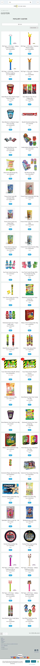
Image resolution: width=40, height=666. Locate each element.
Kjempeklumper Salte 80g (29, 520)
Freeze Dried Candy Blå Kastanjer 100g (10, 197)
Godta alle (33, 661)
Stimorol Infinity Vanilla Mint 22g (10, 496)
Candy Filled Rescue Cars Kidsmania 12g (10, 148)
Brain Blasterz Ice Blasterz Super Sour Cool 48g (10, 122)
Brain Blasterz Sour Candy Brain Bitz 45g (29, 448)
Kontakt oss (3, 641)
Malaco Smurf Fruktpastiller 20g (29, 322)
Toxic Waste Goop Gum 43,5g (10, 297)
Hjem (2, 10)
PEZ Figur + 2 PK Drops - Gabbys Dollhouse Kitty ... (10, 593)
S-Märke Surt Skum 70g (29, 496)
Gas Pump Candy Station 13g (10, 272)
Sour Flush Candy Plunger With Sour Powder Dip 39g (29, 273)
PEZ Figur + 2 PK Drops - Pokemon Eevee (29, 72)
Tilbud (2, 640)
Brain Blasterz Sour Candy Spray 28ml (10, 619)
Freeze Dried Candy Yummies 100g (29, 247)
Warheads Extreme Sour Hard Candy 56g (29, 298)
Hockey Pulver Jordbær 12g (10, 544)
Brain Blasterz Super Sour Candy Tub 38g (29, 397)
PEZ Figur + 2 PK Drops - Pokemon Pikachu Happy (29, 46)
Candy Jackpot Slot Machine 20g (29, 147)
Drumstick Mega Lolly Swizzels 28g (10, 473)
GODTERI (6, 10)
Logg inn (2, 642)
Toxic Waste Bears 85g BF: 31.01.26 (10, 371)
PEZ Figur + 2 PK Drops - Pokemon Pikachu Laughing (10, 72)
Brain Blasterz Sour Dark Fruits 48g (10, 422)
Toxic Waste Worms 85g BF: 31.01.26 (29, 372)
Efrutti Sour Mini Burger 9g (10, 172)
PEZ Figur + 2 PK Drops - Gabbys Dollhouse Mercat (10, 568)
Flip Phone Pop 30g (29, 172)
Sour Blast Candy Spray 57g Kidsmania (29, 619)
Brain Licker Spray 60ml (29, 348)
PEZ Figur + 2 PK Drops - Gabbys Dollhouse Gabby (29, 593)
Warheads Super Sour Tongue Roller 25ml (10, 323)
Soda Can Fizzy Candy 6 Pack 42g (29, 473)
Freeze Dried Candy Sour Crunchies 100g (30, 222)
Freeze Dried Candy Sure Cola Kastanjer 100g (10, 247)
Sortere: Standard (33, 27)
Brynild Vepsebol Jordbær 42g (29, 122)
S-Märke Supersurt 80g (10, 397)
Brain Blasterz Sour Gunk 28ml (10, 348)
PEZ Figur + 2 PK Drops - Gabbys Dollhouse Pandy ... (29, 568)
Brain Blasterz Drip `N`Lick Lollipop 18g (29, 97)
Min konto (3, 639)
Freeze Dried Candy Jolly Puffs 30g (29, 196)
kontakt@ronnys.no (4, 648)
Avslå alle (27, 661)
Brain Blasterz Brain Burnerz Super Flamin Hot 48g (10, 97)
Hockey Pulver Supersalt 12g (29, 544)
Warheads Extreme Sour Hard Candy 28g (29, 423)
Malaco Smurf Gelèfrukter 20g (10, 447)
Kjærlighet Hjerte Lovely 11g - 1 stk (10, 520)
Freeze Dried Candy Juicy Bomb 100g (10, 222)
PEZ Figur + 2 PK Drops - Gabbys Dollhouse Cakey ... (10, 46)
